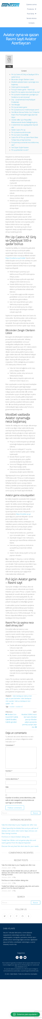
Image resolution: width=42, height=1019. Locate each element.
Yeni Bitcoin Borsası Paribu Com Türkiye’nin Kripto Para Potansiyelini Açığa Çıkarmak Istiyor (25, 114)
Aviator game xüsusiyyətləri (20, 87)
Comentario (9, 745)
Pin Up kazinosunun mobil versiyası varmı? (25, 110)
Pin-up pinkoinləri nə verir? (20, 150)
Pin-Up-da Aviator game (19, 107)
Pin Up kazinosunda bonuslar (21, 132)
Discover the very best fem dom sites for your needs (20, 846)
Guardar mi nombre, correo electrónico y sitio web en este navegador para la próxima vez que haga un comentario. (20, 800)
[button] (25, 1014)
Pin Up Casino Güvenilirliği (19, 135)
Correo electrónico (12, 779)
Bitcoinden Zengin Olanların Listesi (22, 79)
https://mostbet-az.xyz (23, 514)
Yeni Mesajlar (15, 105)
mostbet (11, 707)
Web (7, 787)
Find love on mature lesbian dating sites (16, 837)
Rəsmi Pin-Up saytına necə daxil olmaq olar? (25, 92)
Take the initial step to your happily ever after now (19, 825)
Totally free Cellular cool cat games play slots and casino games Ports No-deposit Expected (20, 887)
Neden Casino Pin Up (18, 130)
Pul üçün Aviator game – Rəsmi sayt (23, 89)
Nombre (8, 771)
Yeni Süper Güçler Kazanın (20, 147)
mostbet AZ (18, 707)
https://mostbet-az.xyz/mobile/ (15, 258)
